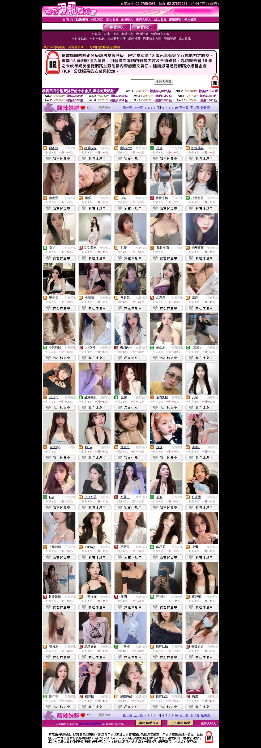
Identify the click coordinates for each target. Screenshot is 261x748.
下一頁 (183, 107)
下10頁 (194, 107)
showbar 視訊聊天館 (90, 723)
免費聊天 (177, 596)
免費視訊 (70, 148)
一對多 (178, 247)
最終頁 (205, 107)
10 (176, 107)
